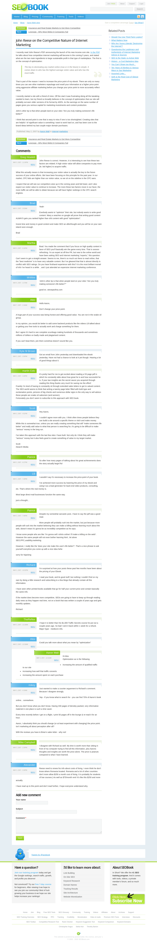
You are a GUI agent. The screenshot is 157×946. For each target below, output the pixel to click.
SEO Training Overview (25, 917)
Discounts (136, 917)
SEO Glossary (63, 912)
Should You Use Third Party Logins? (127, 37)
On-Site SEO (69, 877)
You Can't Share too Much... (123, 64)
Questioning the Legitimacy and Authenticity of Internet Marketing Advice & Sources (125, 52)
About (122, 3)
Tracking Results (71, 889)
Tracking (60, 917)
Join (111, 3)
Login (141, 3)
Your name (21, 800)
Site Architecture (71, 893)
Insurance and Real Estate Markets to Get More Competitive (54, 28)
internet (55, 131)
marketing (63, 131)
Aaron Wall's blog (33, 23)
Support (132, 3)
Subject (19, 809)
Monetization (82, 917)
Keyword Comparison (106, 922)
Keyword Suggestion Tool (85, 922)
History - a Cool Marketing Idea (124, 61)
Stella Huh (80, 927)
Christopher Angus (66, 927)
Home (17, 16)
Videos (80, 16)
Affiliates (104, 912)
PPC (52, 917)
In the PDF (95, 52)
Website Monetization (73, 897)
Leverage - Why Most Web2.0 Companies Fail (48, 32)
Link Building (69, 873)
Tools (70, 16)
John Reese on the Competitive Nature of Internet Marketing (51, 42)
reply (33, 164)
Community (47, 16)
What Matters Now (119, 40)
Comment (21, 818)
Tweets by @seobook (40, 855)
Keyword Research (72, 881)
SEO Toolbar (31, 922)
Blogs (22, 23)
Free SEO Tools (49, 912)
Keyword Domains (124, 922)
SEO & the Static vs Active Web (125, 58)
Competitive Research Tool (49, 922)
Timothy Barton (92, 927)
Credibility (70, 917)
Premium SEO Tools (111, 917)
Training (60, 16)
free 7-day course (43, 884)
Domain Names (70, 885)
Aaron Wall (44, 131)
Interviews (126, 917)
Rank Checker (67, 922)
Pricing (35, 16)
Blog (26, 16)
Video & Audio (95, 917)
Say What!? (139, 23)
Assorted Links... (118, 73)
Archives (121, 912)
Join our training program (26, 872)
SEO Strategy (42, 917)
